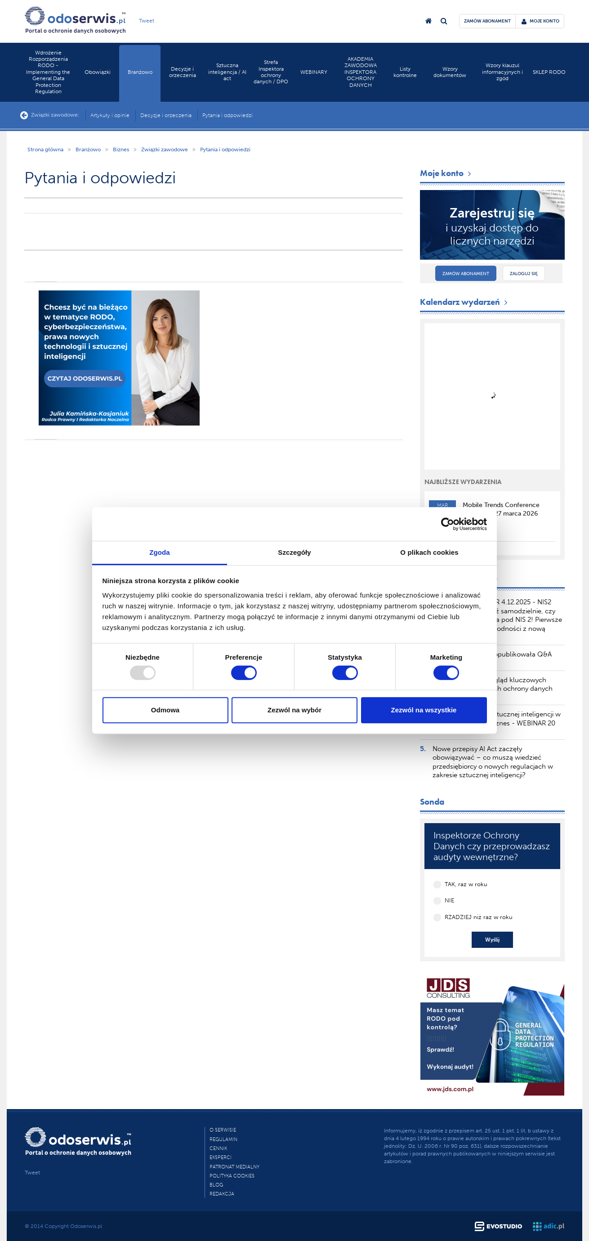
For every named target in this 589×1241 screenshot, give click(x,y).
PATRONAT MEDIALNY (234, 1167)
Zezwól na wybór (294, 710)
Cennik (218, 1148)
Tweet (146, 21)
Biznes (121, 149)
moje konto (540, 21)
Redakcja (222, 1194)
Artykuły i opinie (109, 115)
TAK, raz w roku (466, 884)
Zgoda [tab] (159, 552)
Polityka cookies (232, 1176)
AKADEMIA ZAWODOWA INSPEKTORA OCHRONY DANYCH (360, 72)
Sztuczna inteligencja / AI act (227, 72)
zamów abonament (487, 21)
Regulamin (223, 1139)
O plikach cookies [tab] (429, 552)
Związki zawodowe (164, 149)
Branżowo (140, 72)
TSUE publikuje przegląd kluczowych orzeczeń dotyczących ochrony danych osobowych (493, 689)
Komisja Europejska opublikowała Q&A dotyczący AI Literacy (492, 658)
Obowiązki (98, 72)
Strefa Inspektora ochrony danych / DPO (271, 72)
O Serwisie (223, 1130)
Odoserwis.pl (86, 1226)
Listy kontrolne (405, 72)
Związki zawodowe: (50, 115)
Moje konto (446, 173)
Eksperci (221, 1157)
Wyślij (492, 940)
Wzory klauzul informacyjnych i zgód (502, 72)
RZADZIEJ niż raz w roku (479, 917)
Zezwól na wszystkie (424, 710)
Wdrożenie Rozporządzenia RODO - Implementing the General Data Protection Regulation (48, 72)
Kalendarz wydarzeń (464, 302)
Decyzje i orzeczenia (182, 72)
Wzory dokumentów (449, 72)
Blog (216, 1185)
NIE (449, 900)
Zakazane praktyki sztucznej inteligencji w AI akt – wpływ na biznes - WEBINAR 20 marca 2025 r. (497, 723)
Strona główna (45, 149)
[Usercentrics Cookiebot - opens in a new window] (447, 524)
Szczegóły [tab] (294, 552)
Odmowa (165, 710)
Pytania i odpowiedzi (227, 115)
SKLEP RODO (549, 72)
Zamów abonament (465, 273)
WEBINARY (313, 72)
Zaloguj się (524, 273)
